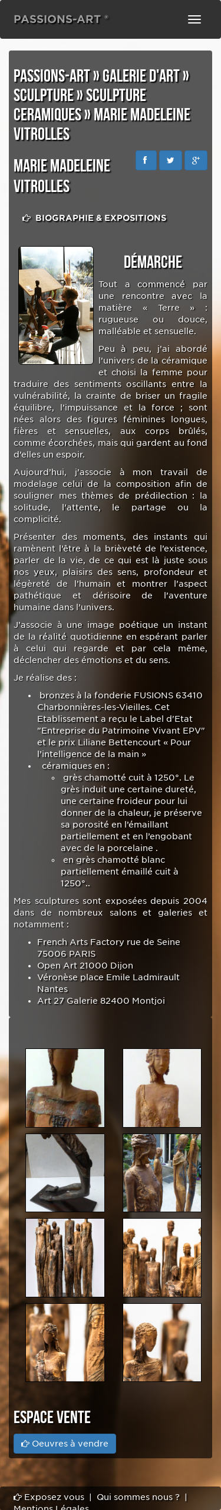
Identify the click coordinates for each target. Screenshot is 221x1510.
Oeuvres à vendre (64, 1443)
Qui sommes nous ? (138, 1497)
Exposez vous (49, 1497)
